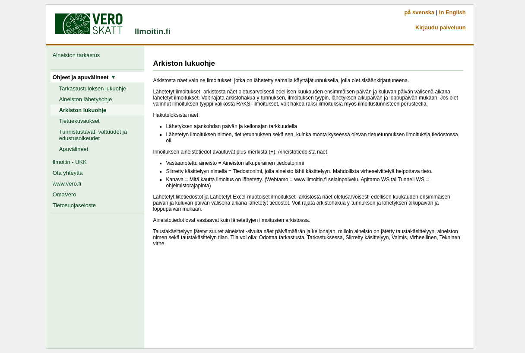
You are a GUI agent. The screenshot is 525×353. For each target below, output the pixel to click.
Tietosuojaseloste (74, 205)
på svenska (419, 12)
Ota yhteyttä (68, 173)
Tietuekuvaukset (79, 121)
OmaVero (64, 194)
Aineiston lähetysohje (85, 99)
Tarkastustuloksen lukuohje (93, 88)
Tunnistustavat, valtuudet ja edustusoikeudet (93, 134)
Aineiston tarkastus (78, 55)
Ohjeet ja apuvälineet (84, 77)
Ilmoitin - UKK (70, 162)
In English (452, 12)
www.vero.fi (67, 183)
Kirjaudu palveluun (440, 27)
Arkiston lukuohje (82, 110)
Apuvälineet (74, 149)
